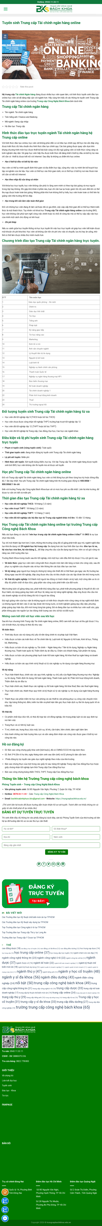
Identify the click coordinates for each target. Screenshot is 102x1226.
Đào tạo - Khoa (9, 1090)
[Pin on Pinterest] (58, 864)
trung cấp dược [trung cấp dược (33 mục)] (69, 988)
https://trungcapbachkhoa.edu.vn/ (71, 798)
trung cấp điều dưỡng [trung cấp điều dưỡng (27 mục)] (72, 1001)
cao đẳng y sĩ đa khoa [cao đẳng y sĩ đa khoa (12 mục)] (50, 948)
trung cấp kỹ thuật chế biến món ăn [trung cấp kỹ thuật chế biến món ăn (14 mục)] (35, 993)
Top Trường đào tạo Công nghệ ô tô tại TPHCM (23, 927)
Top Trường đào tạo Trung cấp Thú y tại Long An (24, 932)
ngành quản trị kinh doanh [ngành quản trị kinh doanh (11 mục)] (76, 967)
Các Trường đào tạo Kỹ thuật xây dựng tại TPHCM (25, 922)
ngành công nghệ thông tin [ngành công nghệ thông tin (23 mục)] (19, 957)
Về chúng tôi (7, 1075)
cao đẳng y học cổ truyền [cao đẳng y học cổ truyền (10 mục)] (30, 948)
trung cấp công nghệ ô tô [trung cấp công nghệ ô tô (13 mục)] (44, 989)
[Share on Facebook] (44, 864)
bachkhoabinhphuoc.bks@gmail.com (27, 798)
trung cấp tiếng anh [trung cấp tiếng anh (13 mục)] (35, 997)
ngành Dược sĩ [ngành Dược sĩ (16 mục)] (24, 963)
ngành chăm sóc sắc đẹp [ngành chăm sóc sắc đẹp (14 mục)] (85, 953)
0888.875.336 (19, 1056)
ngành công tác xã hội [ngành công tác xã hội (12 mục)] (76, 958)
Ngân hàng (30, 94)
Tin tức (5, 1095)
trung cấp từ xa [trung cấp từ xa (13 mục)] (70, 997)
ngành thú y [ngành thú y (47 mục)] (29, 971)
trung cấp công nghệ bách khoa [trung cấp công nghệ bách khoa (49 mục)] (62, 983)
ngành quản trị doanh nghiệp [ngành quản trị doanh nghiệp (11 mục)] (52, 967)
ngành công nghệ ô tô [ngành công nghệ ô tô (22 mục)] (51, 957)
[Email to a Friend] (53, 864)
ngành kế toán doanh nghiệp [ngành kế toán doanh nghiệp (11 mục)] (66, 963)
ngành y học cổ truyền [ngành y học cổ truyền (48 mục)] (79, 971)
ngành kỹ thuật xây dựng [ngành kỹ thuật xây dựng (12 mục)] (29, 967)
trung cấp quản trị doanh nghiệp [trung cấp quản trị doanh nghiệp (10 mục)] (87, 993)
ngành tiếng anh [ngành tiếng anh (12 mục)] (50, 972)
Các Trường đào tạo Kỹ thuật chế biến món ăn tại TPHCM (28, 917)
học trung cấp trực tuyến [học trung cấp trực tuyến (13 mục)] (61, 953)
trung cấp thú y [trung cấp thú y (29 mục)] (14, 997)
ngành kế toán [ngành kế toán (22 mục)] (44, 962)
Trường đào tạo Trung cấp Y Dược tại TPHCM (23, 937)
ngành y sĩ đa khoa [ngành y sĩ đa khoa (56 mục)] (21, 977)
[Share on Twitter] (48, 864)
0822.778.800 (22, 1061)
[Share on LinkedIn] (63, 864)
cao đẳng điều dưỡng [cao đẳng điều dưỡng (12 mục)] (70, 948)
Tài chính (19, 94)
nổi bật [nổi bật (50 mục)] (24, 983)
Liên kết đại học (9, 1080)
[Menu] (4, 9)
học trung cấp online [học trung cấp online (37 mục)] (32, 952)
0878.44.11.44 (20, 794)
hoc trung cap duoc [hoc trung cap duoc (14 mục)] (90, 948)
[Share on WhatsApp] (39, 864)
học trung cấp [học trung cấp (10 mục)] (8, 953)
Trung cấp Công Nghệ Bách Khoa (49, 794)
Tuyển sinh (7, 1085)
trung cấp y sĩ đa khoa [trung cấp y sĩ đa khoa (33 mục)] (38, 1001)
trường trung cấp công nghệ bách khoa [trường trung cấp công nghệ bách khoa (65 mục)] (53, 1007)
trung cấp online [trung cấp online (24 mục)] (64, 992)
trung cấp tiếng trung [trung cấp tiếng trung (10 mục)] (54, 997)
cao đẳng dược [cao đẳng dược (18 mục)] (11, 948)
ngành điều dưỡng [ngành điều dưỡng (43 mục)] (57, 977)
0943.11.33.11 (16, 1051)
